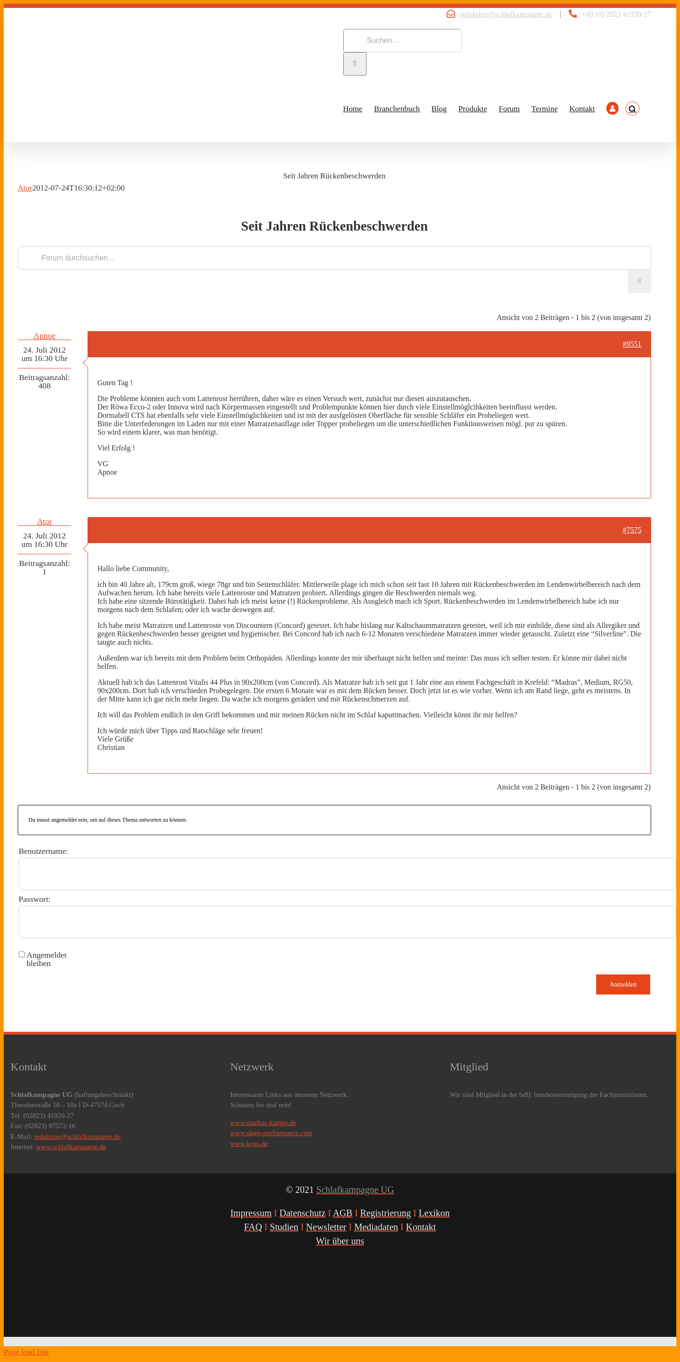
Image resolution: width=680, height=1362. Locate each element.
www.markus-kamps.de (263, 1122)
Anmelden (623, 984)
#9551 (632, 344)
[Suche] (355, 63)
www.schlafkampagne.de (71, 1147)
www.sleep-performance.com (271, 1133)
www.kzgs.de (249, 1143)
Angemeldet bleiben (47, 959)
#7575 (632, 530)
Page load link (26, 1352)
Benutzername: (43, 851)
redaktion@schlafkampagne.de (506, 14)
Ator (25, 188)
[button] (632, 108)
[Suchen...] (402, 40)
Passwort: (34, 899)
